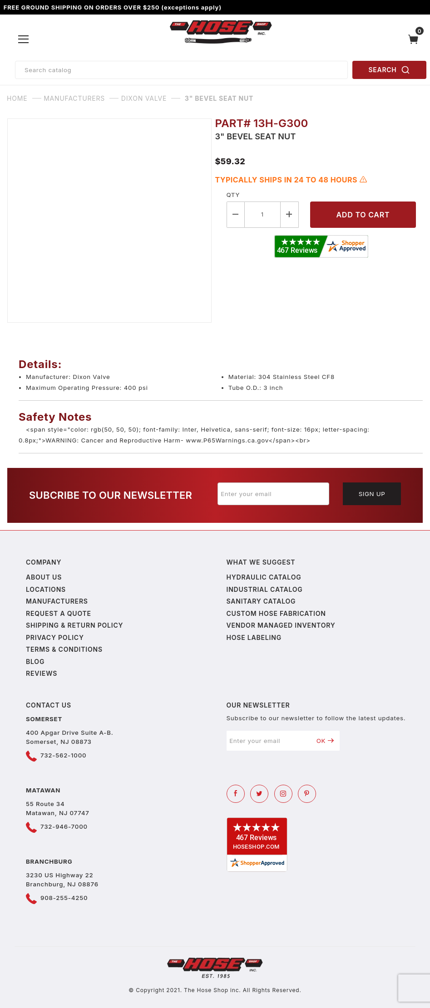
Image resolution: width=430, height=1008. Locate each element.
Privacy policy (55, 637)
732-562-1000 (63, 755)
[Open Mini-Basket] (415, 39)
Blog (35, 661)
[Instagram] (283, 794)
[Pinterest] (307, 794)
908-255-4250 (64, 897)
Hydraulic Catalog (264, 577)
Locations (46, 589)
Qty (233, 194)
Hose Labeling (254, 637)
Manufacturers (57, 601)
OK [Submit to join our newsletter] (325, 740)
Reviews (41, 673)
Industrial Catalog (265, 589)
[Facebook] (236, 794)
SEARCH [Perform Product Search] (389, 69)
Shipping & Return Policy (74, 625)
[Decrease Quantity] (236, 214)
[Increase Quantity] (290, 214)
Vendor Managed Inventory (281, 625)
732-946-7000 (64, 826)
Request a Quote (58, 613)
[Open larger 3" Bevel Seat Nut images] (111, 220)
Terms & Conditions (64, 649)
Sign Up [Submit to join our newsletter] (372, 493)
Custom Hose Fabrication (276, 613)
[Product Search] (181, 70)
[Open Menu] (23, 39)
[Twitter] (259, 794)
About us (44, 577)
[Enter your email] (273, 493)
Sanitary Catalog (261, 601)
